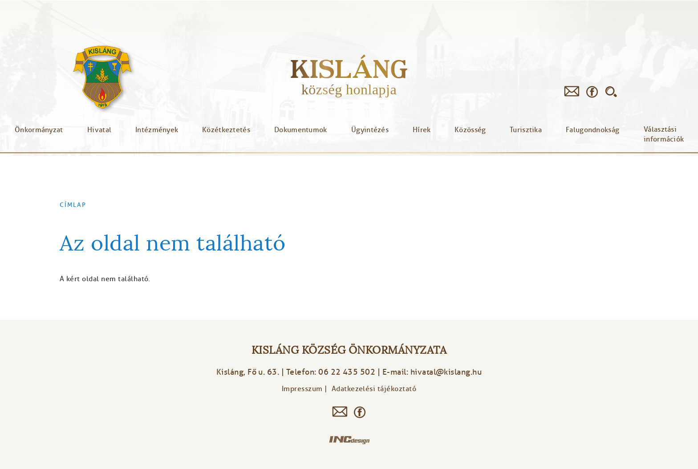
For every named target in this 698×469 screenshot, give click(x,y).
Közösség (470, 129)
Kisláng (349, 68)
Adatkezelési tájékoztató (374, 388)
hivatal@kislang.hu (446, 372)
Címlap (73, 205)
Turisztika (526, 129)
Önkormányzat (39, 129)
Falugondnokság (592, 129)
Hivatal (99, 129)
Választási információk (664, 134)
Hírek (422, 129)
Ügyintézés (370, 129)
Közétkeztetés (226, 129)
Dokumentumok (300, 129)
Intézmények (156, 129)
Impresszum (302, 388)
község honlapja (349, 89)
